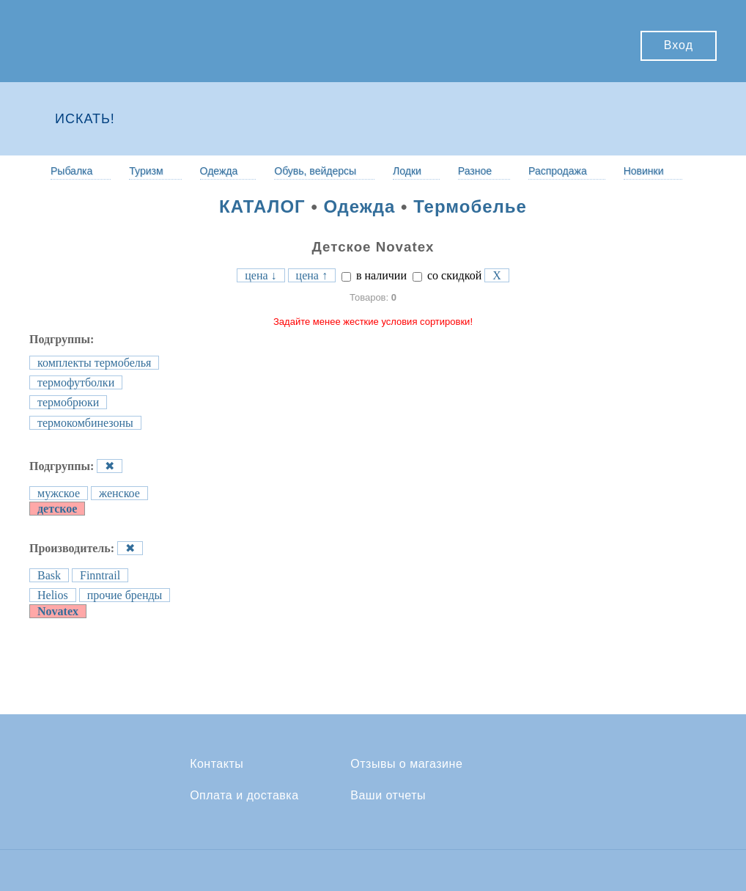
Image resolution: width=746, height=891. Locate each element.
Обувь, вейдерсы (315, 171)
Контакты (216, 764)
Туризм (146, 171)
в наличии (374, 275)
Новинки (644, 171)
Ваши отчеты (388, 796)
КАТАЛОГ (262, 206)
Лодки (407, 171)
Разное (475, 171)
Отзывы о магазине (406, 764)
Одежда (219, 171)
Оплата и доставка (244, 796)
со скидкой (447, 275)
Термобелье (470, 206)
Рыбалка (71, 171)
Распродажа (557, 171)
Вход (678, 45)
